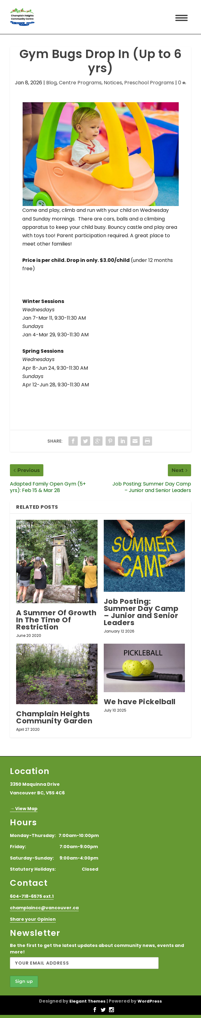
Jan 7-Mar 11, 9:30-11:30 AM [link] (54, 318)
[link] (23, 284)
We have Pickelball (140, 702)
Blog (51, 82)
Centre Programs (80, 82)
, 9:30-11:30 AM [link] (72, 334)
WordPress (150, 1001)
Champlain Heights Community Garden (54, 717)
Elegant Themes (87, 1001)
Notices (113, 82)
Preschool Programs (149, 82)
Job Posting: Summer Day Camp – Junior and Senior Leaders (141, 612)
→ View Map (23, 809)
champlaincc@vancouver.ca (44, 908)
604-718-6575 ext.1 (32, 896)
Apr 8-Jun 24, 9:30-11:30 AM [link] (55, 368)
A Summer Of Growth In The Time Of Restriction (56, 620)
